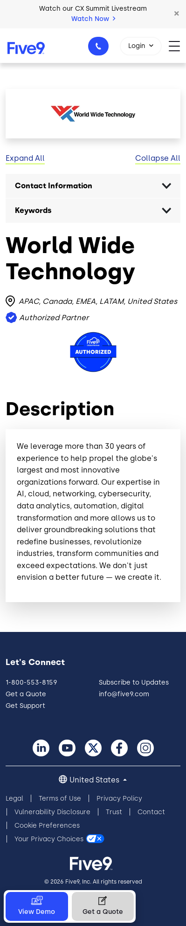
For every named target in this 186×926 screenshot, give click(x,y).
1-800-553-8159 (100, 48)
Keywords (33, 210)
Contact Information (53, 185)
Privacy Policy (119, 799)
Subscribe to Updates (134, 682)
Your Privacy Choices (48, 839)
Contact (151, 812)
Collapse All (157, 158)
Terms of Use (60, 799)
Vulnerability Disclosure (52, 812)
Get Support (25, 706)
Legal (14, 799)
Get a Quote (26, 694)
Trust (114, 812)
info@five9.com (124, 694)
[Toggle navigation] (177, 45)
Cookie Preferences (47, 826)
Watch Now (93, 19)
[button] (176, 14)
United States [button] (95, 779)
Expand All (25, 158)
